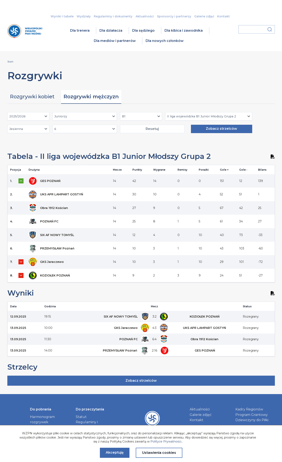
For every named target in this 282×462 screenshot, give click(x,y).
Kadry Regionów (249, 409)
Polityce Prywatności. (166, 441)
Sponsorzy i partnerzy (174, 16)
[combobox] (28, 116)
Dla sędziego (143, 30)
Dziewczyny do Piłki (251, 420)
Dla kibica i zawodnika (183, 30)
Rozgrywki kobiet (32, 96)
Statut (81, 417)
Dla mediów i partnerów (115, 41)
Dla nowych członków (165, 41)
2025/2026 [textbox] (17, 116)
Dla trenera (80, 30)
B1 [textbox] (123, 116)
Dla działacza (110, 30)
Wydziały (84, 16)
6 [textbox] (55, 129)
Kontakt (223, 16)
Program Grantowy (251, 415)
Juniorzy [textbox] (60, 116)
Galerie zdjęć (204, 16)
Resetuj (152, 129)
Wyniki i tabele (62, 16)
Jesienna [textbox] (16, 129)
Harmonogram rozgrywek (42, 419)
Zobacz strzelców (221, 129)
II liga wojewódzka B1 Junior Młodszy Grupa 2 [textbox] (201, 116)
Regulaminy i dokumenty (113, 16)
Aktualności (145, 16)
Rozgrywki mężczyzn (91, 96)
